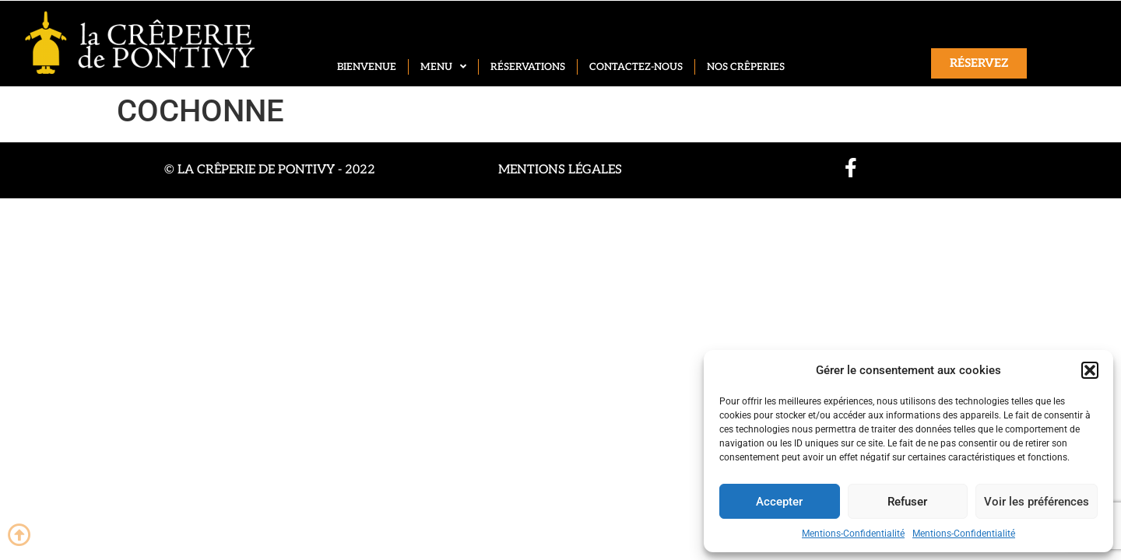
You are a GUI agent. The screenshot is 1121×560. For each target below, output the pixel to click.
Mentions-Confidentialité (853, 533)
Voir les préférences (1036, 502)
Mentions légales (560, 170)
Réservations (527, 67)
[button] (1090, 370)
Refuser (907, 502)
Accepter (779, 502)
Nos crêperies (746, 67)
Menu (443, 67)
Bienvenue (366, 67)
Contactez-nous (636, 67)
